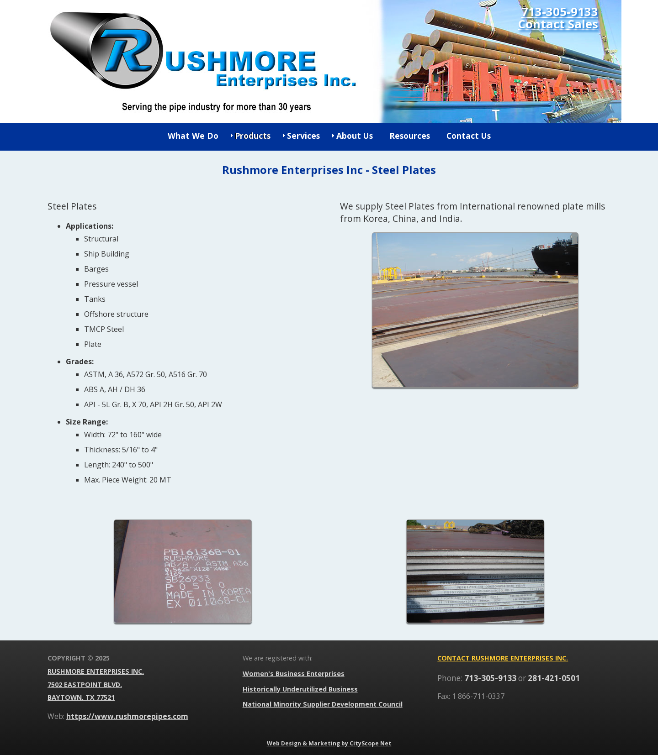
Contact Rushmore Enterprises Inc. (502, 658)
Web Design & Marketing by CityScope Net (329, 743)
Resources (409, 135)
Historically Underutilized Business (300, 689)
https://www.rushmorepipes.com (127, 716)
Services (303, 135)
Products (253, 135)
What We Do (193, 135)
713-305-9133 (559, 12)
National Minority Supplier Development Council (323, 704)
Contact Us (468, 135)
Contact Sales (558, 24)
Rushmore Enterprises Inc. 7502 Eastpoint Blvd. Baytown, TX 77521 (96, 684)
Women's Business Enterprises (294, 673)
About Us (354, 135)
